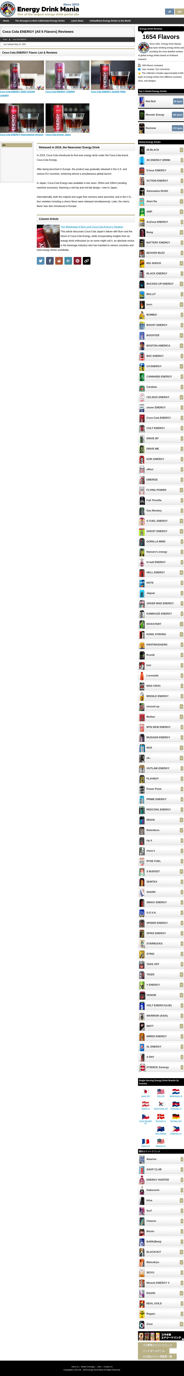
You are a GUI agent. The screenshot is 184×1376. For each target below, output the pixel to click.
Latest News (77, 21)
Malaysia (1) (161, 1145)
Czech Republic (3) (145, 1121)
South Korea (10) (161, 1107)
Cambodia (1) (176, 1107)
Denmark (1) (161, 1120)
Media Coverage (87, 1367)
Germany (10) (176, 1120)
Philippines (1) (176, 1132)
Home (6, 21)
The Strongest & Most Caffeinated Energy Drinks (40, 21)
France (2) (145, 1145)
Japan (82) (145, 1095)
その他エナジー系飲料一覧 (157, 1356)
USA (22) (161, 1095)
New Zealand (160, 1132)
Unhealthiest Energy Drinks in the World (110, 21)
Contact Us (108, 1367)
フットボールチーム (154, 1350)
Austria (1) (145, 1107)
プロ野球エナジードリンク (157, 1345)
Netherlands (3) (176, 1095)
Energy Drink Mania (95, 1370)
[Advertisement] (86, 289)
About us (75, 1367)
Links (99, 1367)
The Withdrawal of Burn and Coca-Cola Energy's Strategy (92, 227)
